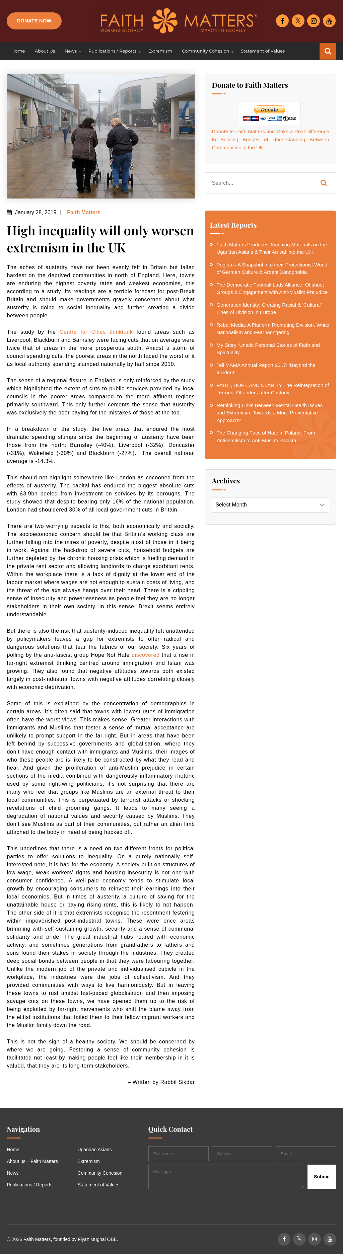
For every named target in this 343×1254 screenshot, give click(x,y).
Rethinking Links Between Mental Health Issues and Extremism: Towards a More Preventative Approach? (269, 412)
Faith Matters (83, 212)
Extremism (89, 1161)
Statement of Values (99, 1184)
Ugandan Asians (95, 1149)
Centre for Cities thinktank (96, 332)
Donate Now (34, 20)
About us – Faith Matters (32, 1161)
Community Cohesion (100, 1173)
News (12, 1173)
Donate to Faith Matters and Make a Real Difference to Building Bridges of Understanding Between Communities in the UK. (270, 139)
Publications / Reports (29, 1184)
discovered (145, 655)
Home (13, 1149)
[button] (72, 51)
